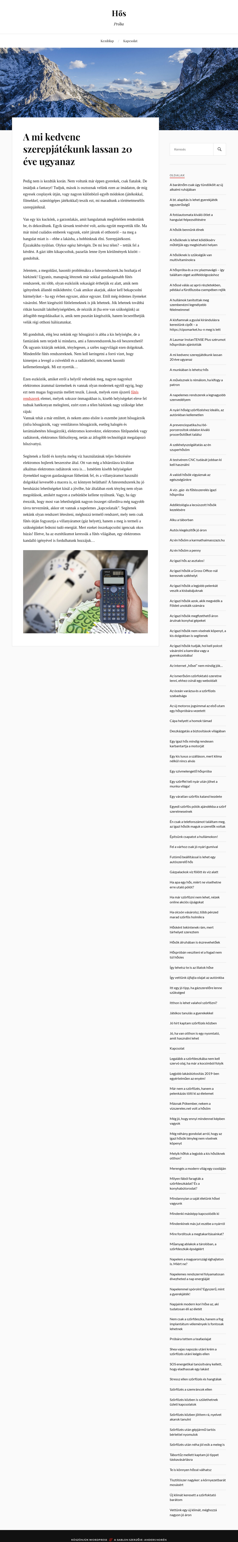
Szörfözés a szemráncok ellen (191, 1389)
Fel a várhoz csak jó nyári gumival (194, 847)
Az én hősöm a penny (185, 550)
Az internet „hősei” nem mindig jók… (196, 665)
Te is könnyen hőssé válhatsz (190, 1470)
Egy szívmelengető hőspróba (191, 771)
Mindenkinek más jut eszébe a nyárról (197, 1223)
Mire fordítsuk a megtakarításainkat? (197, 1234)
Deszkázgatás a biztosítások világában (198, 731)
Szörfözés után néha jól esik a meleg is (197, 1444)
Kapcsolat (130, 40)
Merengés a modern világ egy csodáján (198, 1168)
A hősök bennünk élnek (187, 229)
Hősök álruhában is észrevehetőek (195, 942)
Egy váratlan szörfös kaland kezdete (196, 796)
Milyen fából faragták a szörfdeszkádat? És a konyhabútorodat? (186, 1183)
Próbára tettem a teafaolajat (190, 1339)
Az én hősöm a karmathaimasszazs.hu (197, 540)
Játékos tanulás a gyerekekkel (191, 1013)
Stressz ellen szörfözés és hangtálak (196, 1379)
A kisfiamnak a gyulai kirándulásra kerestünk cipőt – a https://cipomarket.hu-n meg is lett (195, 324)
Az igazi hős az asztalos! (187, 560)
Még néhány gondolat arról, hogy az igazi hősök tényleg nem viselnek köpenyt (196, 1138)
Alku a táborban (181, 520)
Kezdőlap (107, 40)
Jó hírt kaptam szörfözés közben (193, 1023)
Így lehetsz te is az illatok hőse (191, 967)
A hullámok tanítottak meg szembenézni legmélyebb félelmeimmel (189, 305)
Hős (119, 12)
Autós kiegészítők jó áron (188, 530)
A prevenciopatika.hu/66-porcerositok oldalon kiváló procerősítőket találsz (190, 429)
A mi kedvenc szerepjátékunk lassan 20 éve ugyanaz (77, 148)
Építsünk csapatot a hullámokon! (194, 837)
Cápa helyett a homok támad (191, 721)
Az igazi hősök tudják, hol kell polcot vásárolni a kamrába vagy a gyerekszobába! (196, 650)
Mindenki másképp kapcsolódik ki (194, 1213)
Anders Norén (155, 1539)
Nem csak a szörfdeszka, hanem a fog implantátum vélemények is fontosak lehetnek (197, 1324)
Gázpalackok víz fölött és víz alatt (194, 872)
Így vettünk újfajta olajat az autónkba (197, 977)
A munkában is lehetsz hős (189, 370)
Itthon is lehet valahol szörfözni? (193, 1003)
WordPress (98, 1539)
